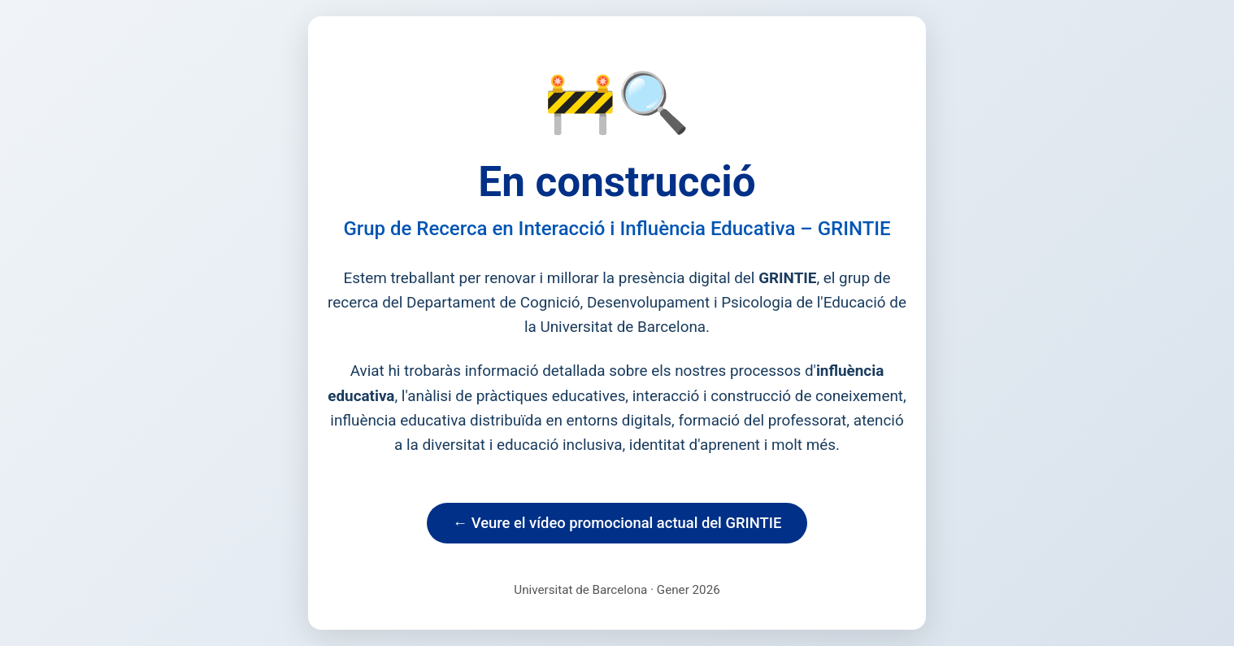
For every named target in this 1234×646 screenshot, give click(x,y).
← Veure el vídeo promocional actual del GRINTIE (617, 522)
